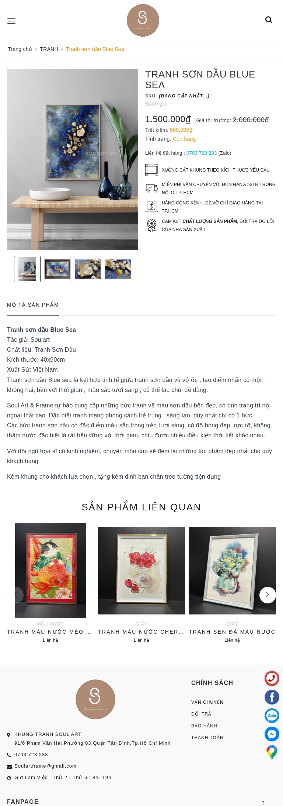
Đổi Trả (201, 714)
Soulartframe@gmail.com (45, 766)
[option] (72, 159)
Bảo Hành (204, 725)
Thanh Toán (207, 737)
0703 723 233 (201, 153)
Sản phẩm (141, 507)
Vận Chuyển (207, 702)
